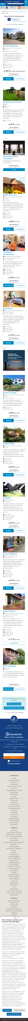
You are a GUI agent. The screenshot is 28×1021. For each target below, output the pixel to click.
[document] (14, 963)
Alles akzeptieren (14, 1014)
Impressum (5, 1019)
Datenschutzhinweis (14, 1019)
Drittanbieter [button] (23, 1019)
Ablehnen (7, 1010)
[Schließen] (26, 918)
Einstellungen (19, 1010)
